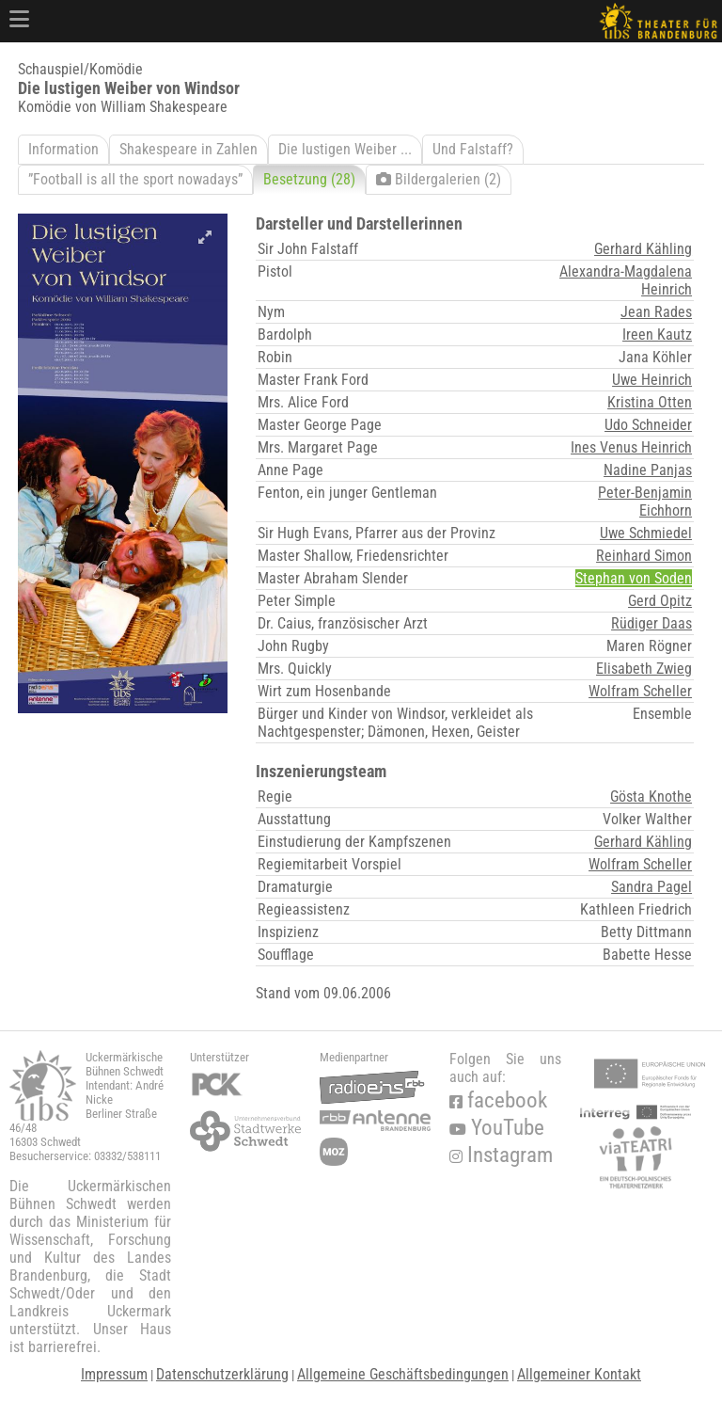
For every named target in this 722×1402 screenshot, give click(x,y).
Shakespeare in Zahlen (188, 149)
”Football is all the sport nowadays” (135, 179)
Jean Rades (656, 312)
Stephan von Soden (633, 578)
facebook (498, 1100)
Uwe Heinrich (652, 380)
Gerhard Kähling (643, 249)
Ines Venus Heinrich (631, 447)
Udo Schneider (648, 425)
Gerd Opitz (660, 601)
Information (63, 149)
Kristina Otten (649, 402)
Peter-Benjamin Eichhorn (645, 501)
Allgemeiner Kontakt (579, 1374)
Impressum (114, 1374)
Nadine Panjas (648, 470)
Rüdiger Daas (651, 623)
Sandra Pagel (651, 887)
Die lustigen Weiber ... (345, 149)
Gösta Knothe (651, 796)
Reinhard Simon (644, 556)
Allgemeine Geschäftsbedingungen (403, 1374)
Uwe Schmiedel (646, 533)
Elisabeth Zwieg (644, 668)
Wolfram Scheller (640, 691)
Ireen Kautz (657, 334)
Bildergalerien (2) (438, 179)
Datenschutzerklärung (222, 1374)
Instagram (501, 1155)
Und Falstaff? (472, 149)
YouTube (496, 1127)
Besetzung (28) (309, 179)
